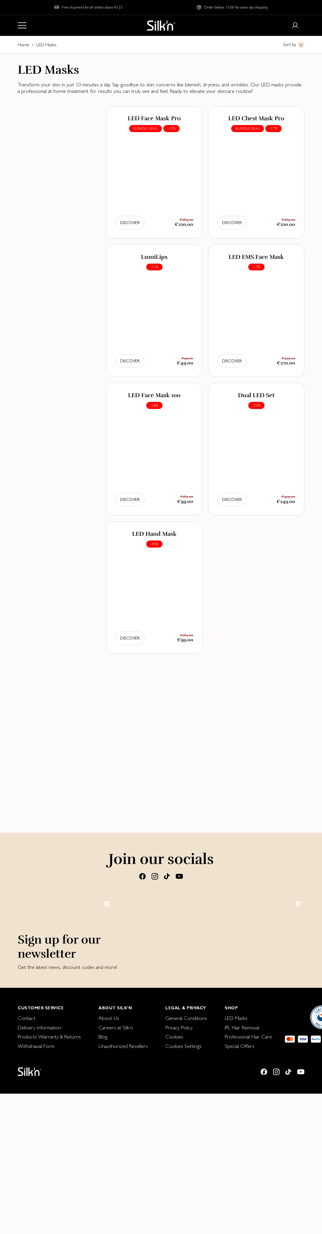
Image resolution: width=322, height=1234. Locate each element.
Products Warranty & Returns (49, 1210)
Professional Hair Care (248, 1210)
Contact (26, 1191)
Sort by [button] (289, 44)
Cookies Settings (183, 1219)
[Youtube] (179, 876)
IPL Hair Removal (242, 1201)
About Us (108, 1191)
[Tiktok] (167, 876)
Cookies (174, 1210)
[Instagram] (155, 876)
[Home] (161, 25)
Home (23, 44)
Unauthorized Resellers (123, 1219)
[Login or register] (295, 25)
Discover (130, 222)
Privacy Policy (179, 1201)
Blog (102, 1210)
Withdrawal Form (36, 1219)
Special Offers (239, 1219)
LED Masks (236, 1191)
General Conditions (186, 1191)
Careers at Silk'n (115, 1201)
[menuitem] (49, 1191)
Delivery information (39, 1201)
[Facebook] (142, 876)
